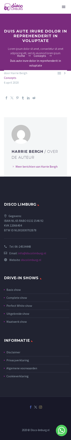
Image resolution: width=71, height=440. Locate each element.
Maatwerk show (16, 321)
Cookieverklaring (17, 376)
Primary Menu (63, 7)
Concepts (10, 78)
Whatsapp (61, 430)
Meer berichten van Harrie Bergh (37, 166)
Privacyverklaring (17, 360)
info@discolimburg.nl (32, 253)
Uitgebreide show (17, 314)
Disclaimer (13, 352)
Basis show (13, 290)
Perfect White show (19, 306)
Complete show (16, 298)
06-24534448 (23, 246)
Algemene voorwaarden (21, 368)
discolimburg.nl (31, 260)
